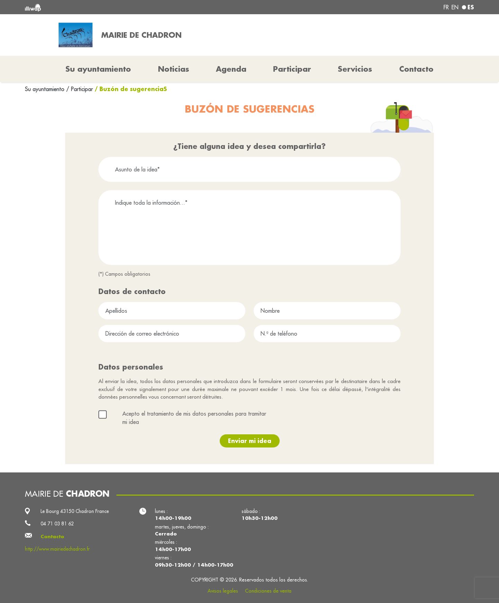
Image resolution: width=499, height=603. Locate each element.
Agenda (231, 69)
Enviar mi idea (249, 440)
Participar (292, 69)
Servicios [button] (355, 69)
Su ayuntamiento (45, 89)
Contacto (416, 69)
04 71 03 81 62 (57, 524)
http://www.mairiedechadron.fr (57, 549)
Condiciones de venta (268, 591)
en (455, 7)
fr (446, 7)
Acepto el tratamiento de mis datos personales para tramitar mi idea (194, 417)
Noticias (173, 69)
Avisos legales (223, 591)
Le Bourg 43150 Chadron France (75, 511)
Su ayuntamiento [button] (98, 69)
